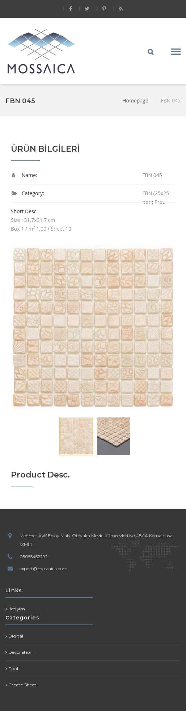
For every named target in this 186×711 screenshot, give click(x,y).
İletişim (16, 608)
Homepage (135, 100)
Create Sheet (22, 684)
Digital (16, 636)
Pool (13, 668)
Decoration (20, 652)
